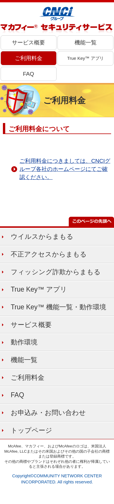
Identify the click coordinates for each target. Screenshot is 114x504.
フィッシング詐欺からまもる (56, 272)
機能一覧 (86, 42)
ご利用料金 (28, 58)
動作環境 (24, 342)
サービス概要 (28, 42)
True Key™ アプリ (85, 58)
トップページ (31, 430)
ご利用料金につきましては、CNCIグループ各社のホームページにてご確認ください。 (64, 169)
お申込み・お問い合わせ (48, 412)
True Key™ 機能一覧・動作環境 (58, 307)
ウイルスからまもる (42, 236)
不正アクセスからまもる (49, 254)
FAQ (28, 74)
